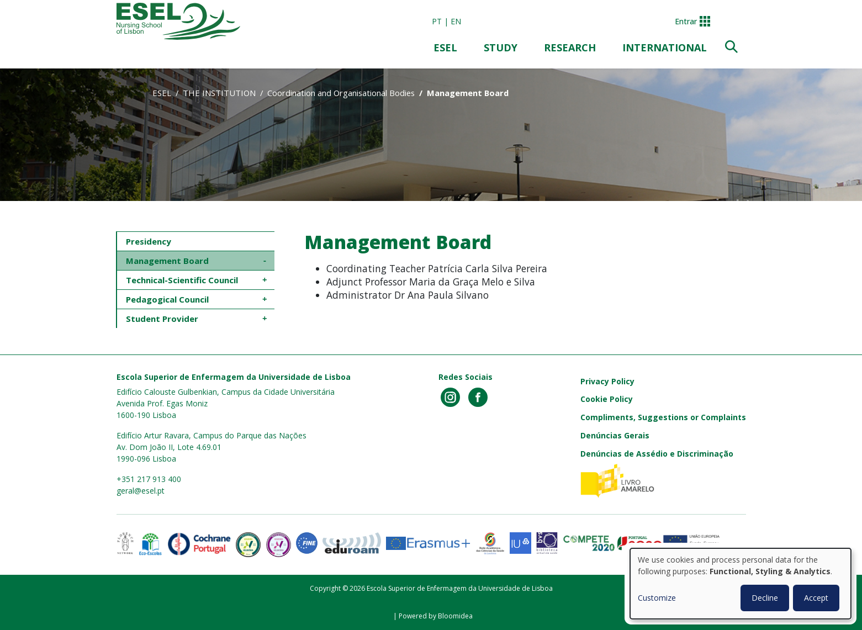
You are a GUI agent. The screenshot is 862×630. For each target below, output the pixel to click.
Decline (765, 597)
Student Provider (162, 318)
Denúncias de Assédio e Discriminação (656, 453)
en (456, 21)
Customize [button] (657, 597)
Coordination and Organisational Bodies (341, 92)
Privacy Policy (607, 381)
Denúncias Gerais (614, 435)
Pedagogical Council (168, 299)
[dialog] (740, 583)
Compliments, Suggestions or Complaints (663, 417)
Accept (816, 597)
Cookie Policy (606, 399)
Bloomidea (455, 616)
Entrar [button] (686, 21)
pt (437, 21)
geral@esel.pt (141, 490)
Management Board (167, 260)
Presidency (148, 241)
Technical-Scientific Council (183, 279)
